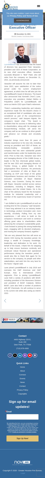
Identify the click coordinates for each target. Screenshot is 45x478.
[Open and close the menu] (30, 6)
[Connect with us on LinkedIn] (20, 355)
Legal (23, 473)
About (22, 371)
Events (22, 378)
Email (9, 412)
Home (22, 367)
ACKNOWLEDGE (22, 20)
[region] (40, 301)
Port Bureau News (28, 36)
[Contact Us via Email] (35, 355)
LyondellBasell (20, 54)
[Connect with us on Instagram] (25, 355)
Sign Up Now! (22, 438)
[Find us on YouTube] (30, 355)
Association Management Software (22, 463)
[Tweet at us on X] (15, 355)
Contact (22, 386)
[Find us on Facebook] (10, 355)
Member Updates (17, 36)
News (22, 382)
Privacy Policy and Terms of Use (24, 16)
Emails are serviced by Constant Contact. (24, 432)
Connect (22, 375)
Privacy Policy (22, 390)
